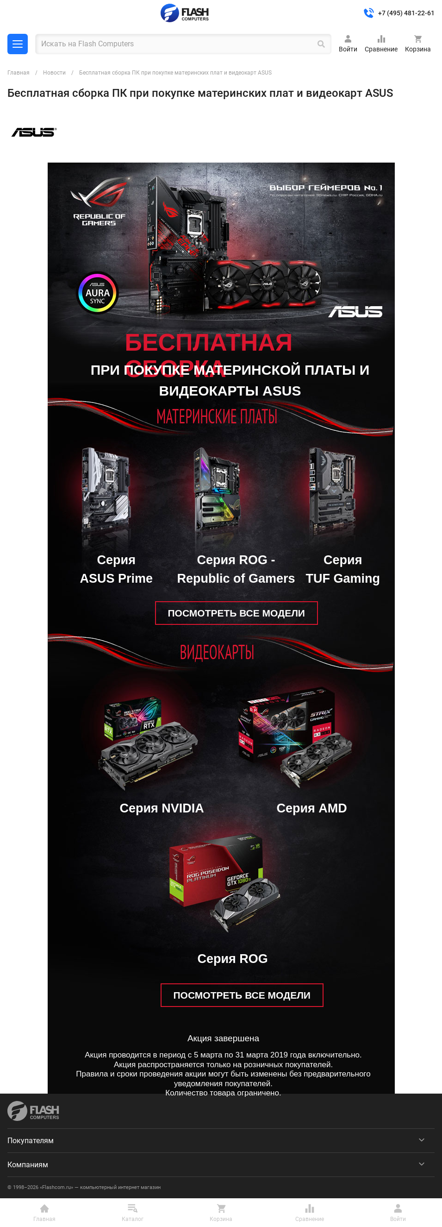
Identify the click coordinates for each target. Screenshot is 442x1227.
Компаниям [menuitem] (27, 1164)
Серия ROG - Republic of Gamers (236, 569)
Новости (54, 72)
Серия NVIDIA (162, 808)
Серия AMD (312, 808)
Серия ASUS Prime (116, 569)
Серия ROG (233, 959)
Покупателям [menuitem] (30, 1140)
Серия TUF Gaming (343, 569)
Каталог (17, 44)
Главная (18, 72)
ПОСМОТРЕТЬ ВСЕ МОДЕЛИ (236, 613)
